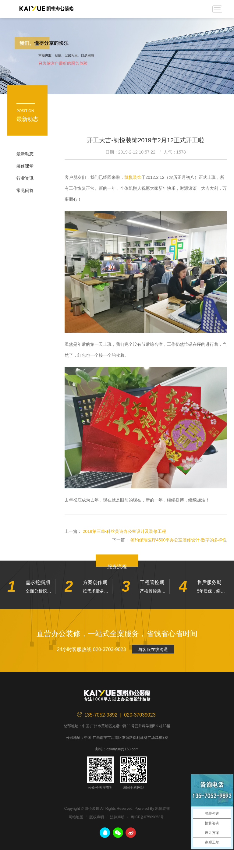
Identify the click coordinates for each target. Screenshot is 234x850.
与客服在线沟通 (153, 649)
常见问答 (25, 190)
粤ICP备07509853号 (147, 817)
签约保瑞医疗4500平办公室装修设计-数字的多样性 (178, 539)
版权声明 (96, 817)
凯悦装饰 (46, 9)
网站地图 (76, 817)
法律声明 (117, 817)
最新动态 (25, 153)
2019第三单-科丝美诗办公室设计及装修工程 (124, 531)
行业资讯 (25, 178)
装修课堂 (25, 166)
